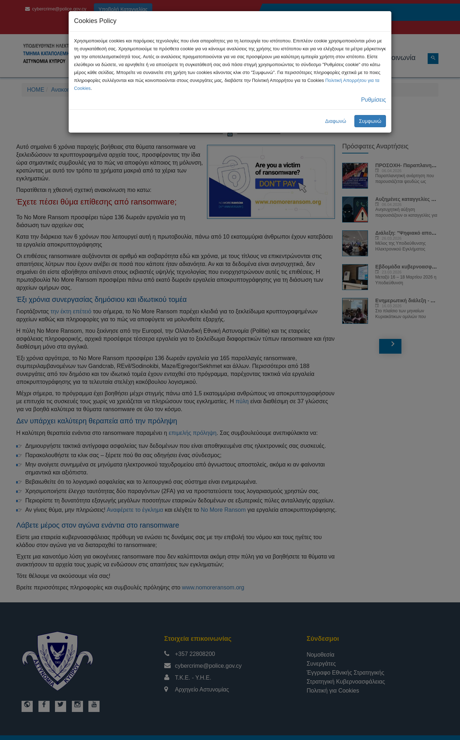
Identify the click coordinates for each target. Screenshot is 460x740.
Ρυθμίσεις (373, 100)
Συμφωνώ (370, 121)
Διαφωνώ (335, 121)
